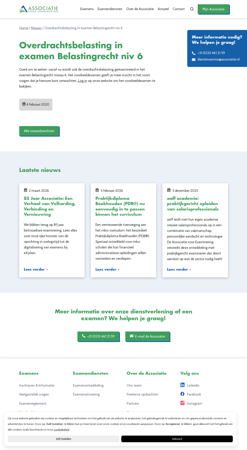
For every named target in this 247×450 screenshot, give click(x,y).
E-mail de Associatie (147, 336)
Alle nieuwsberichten (39, 131)
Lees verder (34, 269)
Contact (179, 9)
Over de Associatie (140, 9)
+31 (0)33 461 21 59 (98, 336)
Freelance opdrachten (142, 394)
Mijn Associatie (213, 9)
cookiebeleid (61, 429)
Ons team (134, 385)
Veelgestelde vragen (34, 394)
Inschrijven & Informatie (36, 385)
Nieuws (36, 28)
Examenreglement (32, 403)
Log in (82, 81)
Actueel (163, 9)
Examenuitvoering (86, 394)
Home (23, 28)
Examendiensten (110, 9)
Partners (133, 403)
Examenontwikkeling (88, 385)
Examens (87, 9)
